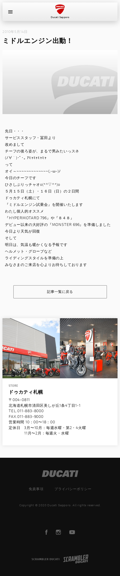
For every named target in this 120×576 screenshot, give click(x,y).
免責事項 (36, 488)
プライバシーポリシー (73, 488)
